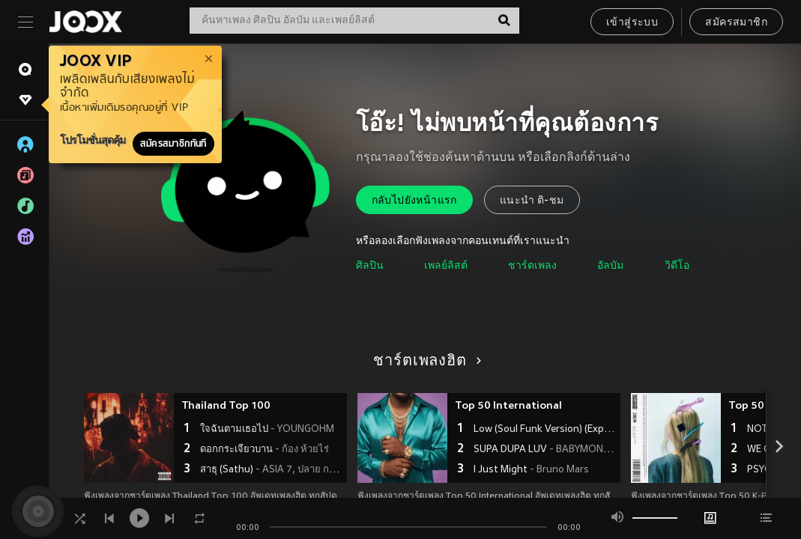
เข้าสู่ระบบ (632, 22)
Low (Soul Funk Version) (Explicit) (545, 429)
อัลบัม (610, 266)
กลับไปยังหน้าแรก (414, 201)
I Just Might (531, 470)
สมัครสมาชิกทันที (173, 143)
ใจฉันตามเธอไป (267, 429)
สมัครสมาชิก (736, 22)
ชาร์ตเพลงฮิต (424, 361)
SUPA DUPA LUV (545, 450)
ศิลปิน (370, 266)
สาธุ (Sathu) (271, 470)
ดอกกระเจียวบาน (264, 450)
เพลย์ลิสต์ (446, 266)
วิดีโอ (677, 266)
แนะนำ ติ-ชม (532, 201)
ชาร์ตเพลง (532, 266)
